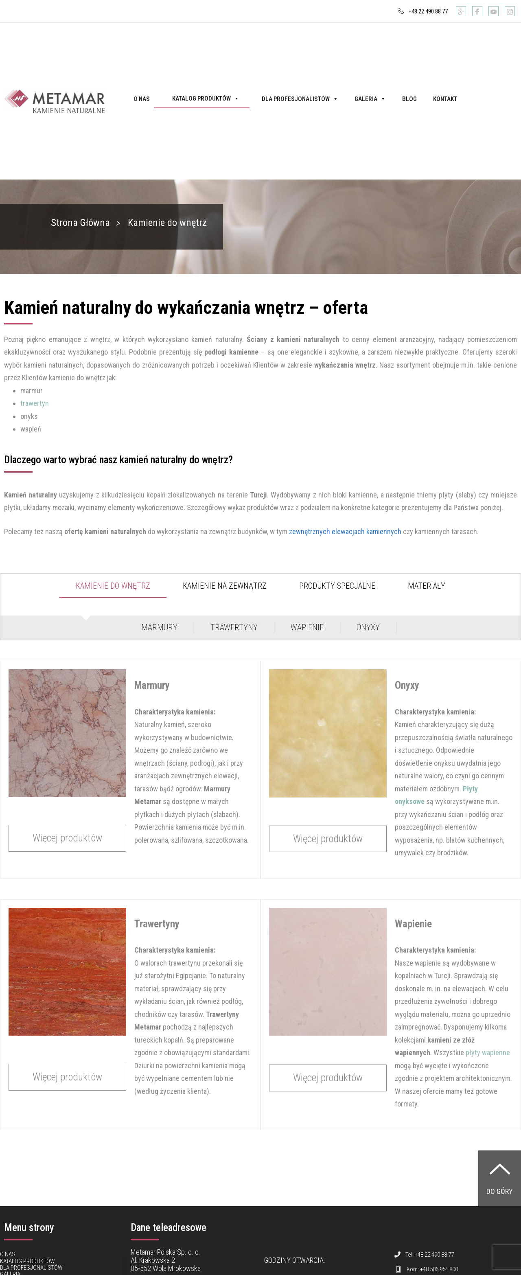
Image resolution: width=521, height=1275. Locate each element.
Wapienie (307, 627)
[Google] (461, 11)
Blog (409, 99)
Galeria (370, 99)
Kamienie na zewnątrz (225, 586)
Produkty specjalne (337, 586)
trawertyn (34, 403)
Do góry (499, 1191)
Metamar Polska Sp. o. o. (165, 1252)
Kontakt (445, 99)
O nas (142, 99)
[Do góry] (500, 1169)
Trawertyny (234, 627)
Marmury (159, 627)
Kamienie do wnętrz (113, 586)
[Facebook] (477, 11)
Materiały (426, 586)
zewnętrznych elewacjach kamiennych (345, 531)
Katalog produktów (205, 98)
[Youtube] (493, 11)
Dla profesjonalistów (300, 99)
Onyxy (368, 627)
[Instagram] (510, 11)
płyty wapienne (488, 1052)
